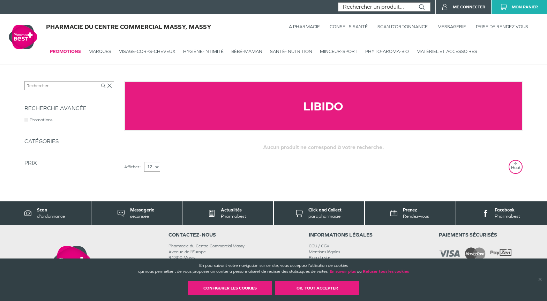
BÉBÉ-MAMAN (246, 51)
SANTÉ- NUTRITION (291, 51)
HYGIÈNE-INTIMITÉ (203, 51)
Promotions (65, 51)
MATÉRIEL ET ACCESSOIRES (447, 51)
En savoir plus (343, 271)
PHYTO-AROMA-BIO (387, 51)
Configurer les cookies (230, 288)
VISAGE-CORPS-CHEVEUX (147, 51)
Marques (100, 51)
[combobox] (375, 6)
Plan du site (319, 257)
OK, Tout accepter (317, 288)
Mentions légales (324, 251)
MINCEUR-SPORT (339, 51)
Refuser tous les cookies (386, 271)
